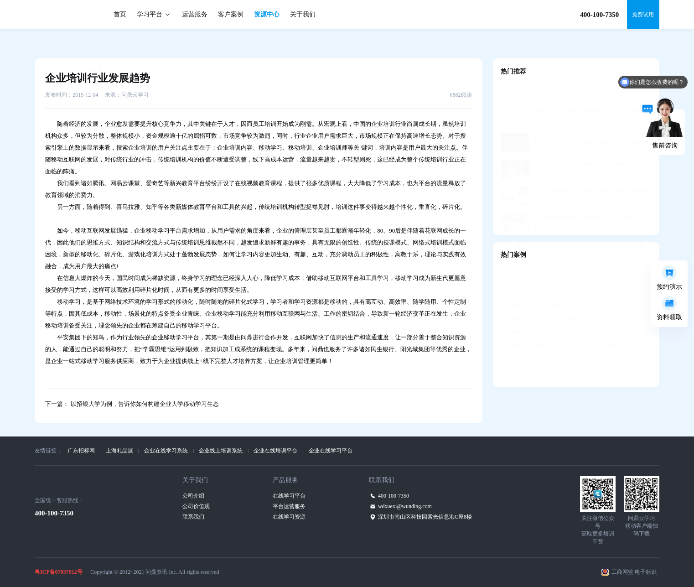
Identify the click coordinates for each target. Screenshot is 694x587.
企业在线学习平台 (330, 450)
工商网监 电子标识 (634, 572)
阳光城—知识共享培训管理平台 (542, 271)
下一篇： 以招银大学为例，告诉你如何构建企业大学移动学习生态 (131, 403)
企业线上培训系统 (221, 450)
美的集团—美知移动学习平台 (539, 297)
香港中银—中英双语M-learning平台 (546, 310)
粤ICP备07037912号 (59, 572)
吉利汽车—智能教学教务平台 (539, 284)
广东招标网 (81, 450)
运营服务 (194, 14)
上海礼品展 (119, 450)
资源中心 (267, 14)
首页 (120, 14)
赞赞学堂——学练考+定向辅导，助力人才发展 (560, 323)
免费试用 (643, 14)
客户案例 (230, 14)
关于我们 (303, 14)
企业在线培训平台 (275, 450)
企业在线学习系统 (166, 450)
